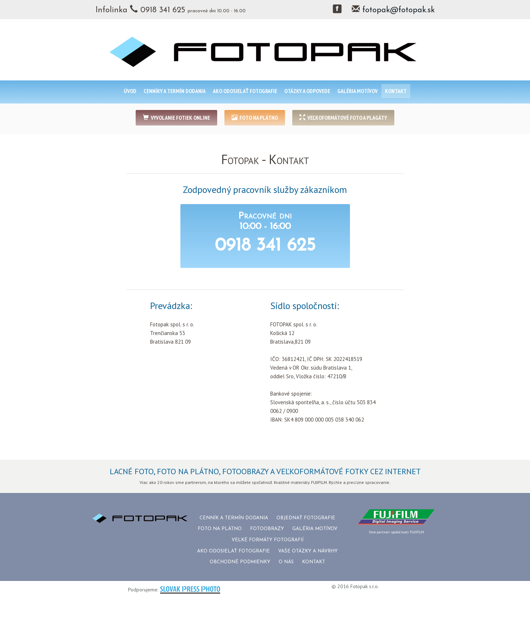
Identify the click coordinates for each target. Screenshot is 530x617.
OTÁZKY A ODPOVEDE (307, 90)
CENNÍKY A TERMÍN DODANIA (175, 90)
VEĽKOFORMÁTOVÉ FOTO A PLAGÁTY (343, 117)
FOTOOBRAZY (267, 528)
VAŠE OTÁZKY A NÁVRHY (308, 551)
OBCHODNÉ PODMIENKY (240, 562)
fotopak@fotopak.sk (398, 10)
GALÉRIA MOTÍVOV (357, 90)
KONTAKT (396, 90)
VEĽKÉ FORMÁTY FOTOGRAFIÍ (267, 540)
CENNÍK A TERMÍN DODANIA (234, 518)
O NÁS (286, 562)
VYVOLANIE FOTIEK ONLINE (176, 117)
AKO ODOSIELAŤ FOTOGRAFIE (245, 90)
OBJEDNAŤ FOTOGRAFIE (305, 518)
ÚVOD (130, 90)
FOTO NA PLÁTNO (255, 117)
